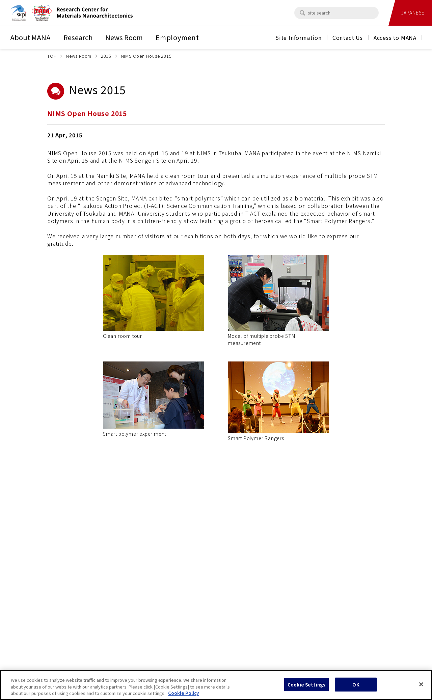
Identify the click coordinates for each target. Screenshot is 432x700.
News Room (124, 37)
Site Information (298, 37)
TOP (51, 56)
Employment (177, 37)
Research (77, 37)
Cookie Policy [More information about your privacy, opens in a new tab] (183, 697)
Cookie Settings (306, 688)
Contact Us (347, 37)
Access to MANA (395, 37)
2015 (106, 56)
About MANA (30, 37)
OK (355, 688)
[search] (302, 13)
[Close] (421, 687)
